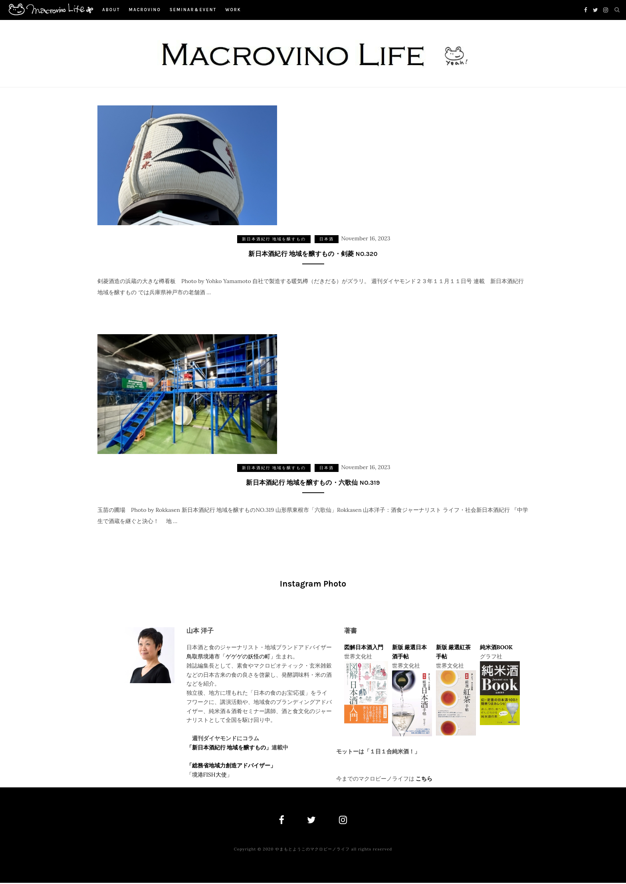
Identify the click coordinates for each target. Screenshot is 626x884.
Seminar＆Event (193, 9)
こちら (424, 779)
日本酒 (326, 239)
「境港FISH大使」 (209, 775)
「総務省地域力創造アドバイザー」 (231, 765)
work (233, 9)
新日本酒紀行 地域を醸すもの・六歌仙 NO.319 (313, 483)
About (111, 9)
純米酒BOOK (496, 648)
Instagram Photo (313, 584)
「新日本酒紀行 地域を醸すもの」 (229, 747)
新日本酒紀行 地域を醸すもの (274, 239)
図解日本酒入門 (363, 648)
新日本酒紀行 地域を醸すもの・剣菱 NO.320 (313, 254)
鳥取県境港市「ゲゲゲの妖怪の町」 (231, 656)
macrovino (144, 9)
